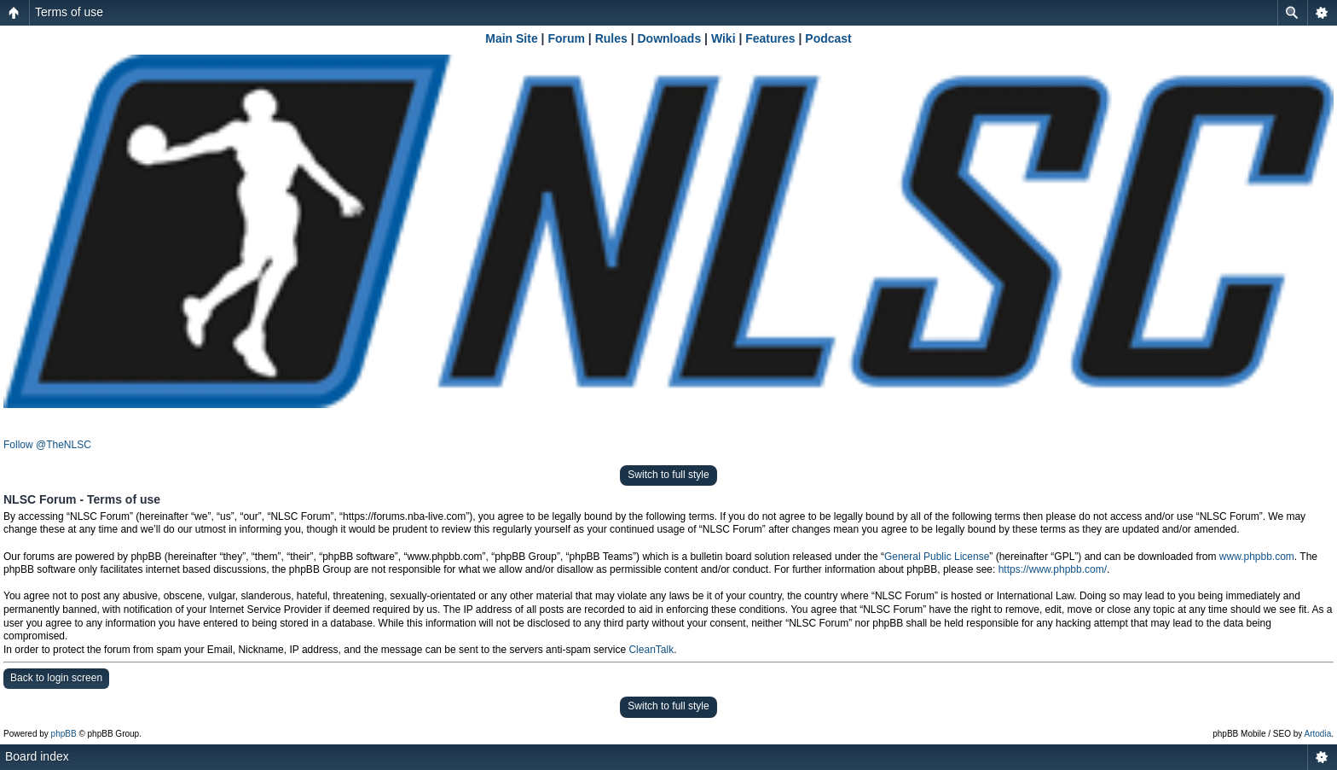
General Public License (936, 557)
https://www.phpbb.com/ (1052, 569)
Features (770, 38)
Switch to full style (668, 475)
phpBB (64, 733)
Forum (566, 38)
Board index (37, 756)
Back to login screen (56, 678)
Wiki (723, 38)
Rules (611, 38)
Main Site (511, 38)
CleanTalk (651, 650)
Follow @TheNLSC (47, 445)
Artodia (1318, 733)
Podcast (828, 38)
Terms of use (69, 12)
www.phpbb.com (1256, 557)
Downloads (670, 38)
